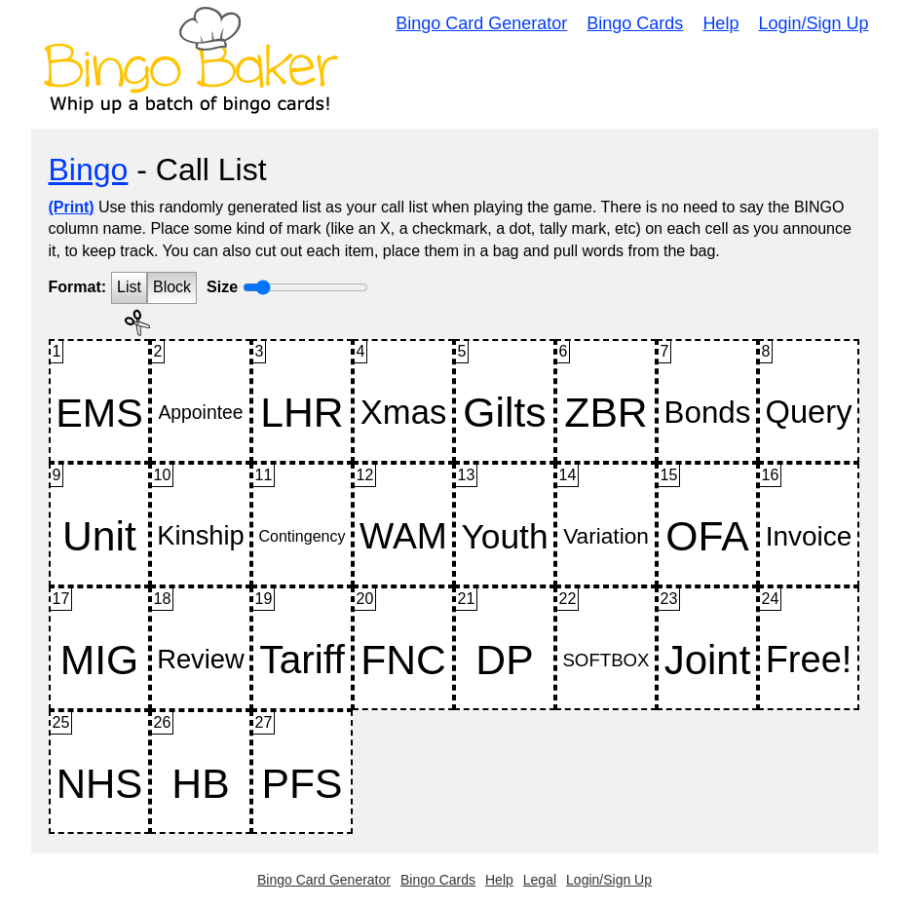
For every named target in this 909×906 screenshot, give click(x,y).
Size (222, 287)
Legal (539, 880)
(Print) (72, 207)
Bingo (89, 169)
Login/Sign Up (813, 23)
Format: (78, 287)
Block (172, 287)
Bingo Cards (635, 23)
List (129, 287)
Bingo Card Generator (481, 23)
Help (720, 23)
